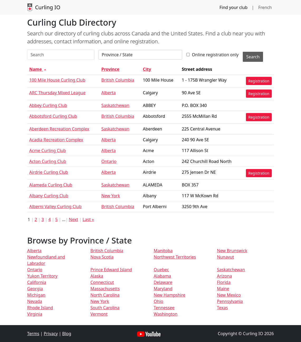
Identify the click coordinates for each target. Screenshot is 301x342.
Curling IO (43, 7)
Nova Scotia (102, 257)
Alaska (96, 276)
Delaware (163, 282)
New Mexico (229, 295)
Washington (165, 314)
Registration (258, 80)
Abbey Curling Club (48, 105)
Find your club (233, 7)
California (36, 282)
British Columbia (117, 80)
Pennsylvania (230, 301)
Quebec (161, 270)
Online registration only (212, 55)
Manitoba (163, 251)
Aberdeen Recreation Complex (59, 129)
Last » (88, 219)
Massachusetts (105, 289)
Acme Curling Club (47, 150)
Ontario (108, 161)
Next (73, 219)
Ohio (158, 301)
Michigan (36, 295)
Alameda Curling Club (50, 185)
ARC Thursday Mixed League (57, 93)
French (265, 7)
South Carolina (104, 308)
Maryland (163, 289)
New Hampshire (169, 295)
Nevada (34, 301)
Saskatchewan (115, 105)
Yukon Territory (42, 276)
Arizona (224, 276)
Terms (33, 333)
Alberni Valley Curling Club (55, 206)
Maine (223, 289)
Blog (66, 333)
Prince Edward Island (111, 270)
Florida (224, 282)
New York (110, 196)
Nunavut (225, 257)
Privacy (51, 333)
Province (110, 69)
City (147, 69)
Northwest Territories (175, 257)
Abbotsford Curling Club (53, 116)
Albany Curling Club (48, 196)
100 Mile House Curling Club (57, 80)
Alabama (162, 276)
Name (38, 69)
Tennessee (164, 308)
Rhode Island (40, 308)
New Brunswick (232, 251)
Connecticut (102, 282)
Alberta (108, 93)
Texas (222, 308)
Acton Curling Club (47, 161)
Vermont (99, 314)
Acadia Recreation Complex (56, 140)
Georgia (35, 289)
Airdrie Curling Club (48, 172)
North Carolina (104, 295)
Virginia (34, 314)
